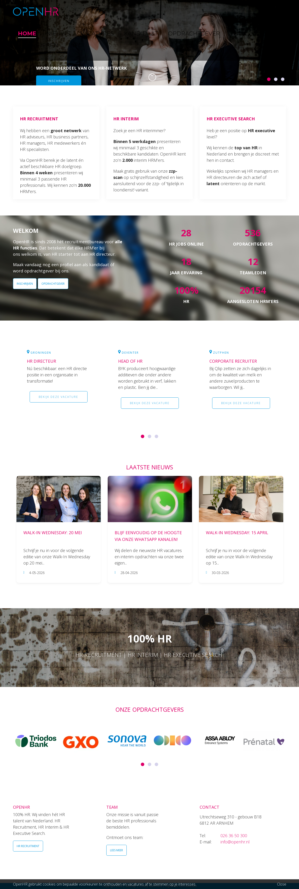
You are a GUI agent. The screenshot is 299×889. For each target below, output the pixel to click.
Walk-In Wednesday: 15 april (237, 532)
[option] (149, 42)
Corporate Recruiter (233, 361)
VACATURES (123, 11)
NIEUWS (96, 11)
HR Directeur (41, 361)
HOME (75, 11)
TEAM (219, 11)
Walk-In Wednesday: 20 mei (52, 532)
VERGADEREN (245, 11)
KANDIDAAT (153, 11)
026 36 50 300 (233, 835)
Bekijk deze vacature (58, 397)
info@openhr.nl (235, 842)
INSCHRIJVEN (25, 284)
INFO (270, 11)
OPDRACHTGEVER (189, 11)
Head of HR (130, 361)
